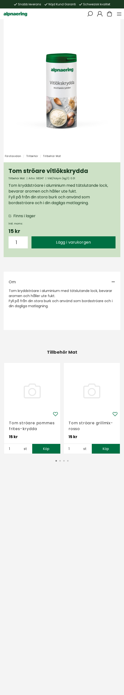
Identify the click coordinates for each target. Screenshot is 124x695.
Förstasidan (13, 156)
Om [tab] (12, 282)
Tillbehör (32, 156)
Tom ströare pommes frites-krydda (31, 426)
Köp (46, 448)
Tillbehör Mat (52, 156)
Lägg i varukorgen (73, 242)
